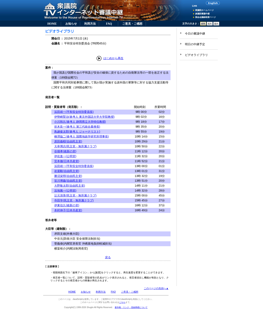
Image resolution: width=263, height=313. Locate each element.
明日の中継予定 (195, 44)
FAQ (109, 23)
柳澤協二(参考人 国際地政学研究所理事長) (81, 136)
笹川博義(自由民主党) (68, 180)
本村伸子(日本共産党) (68, 210)
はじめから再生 (113, 58)
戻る (108, 257)
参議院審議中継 (202, 14)
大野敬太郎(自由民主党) (69, 185)
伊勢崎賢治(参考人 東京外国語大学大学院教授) (84, 116)
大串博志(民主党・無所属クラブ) (75, 146)
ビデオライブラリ (196, 55)
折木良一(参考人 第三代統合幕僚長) (77, 126)
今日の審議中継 (195, 33)
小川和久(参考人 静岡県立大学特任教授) (80, 121)
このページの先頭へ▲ (156, 288)
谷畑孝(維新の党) (65, 151)
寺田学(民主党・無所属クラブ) (73, 200)
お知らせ (71, 23)
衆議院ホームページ (204, 10)
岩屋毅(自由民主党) (66, 171)
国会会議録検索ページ (205, 17)
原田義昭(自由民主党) (68, 141)
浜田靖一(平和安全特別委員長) (73, 111)
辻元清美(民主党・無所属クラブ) (75, 195)
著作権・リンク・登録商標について (131, 307)
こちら (122, 302)
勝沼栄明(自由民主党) (68, 176)
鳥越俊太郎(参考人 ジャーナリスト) (77, 131)
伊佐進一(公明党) (65, 156)
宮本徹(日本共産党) (66, 161)
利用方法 (90, 23)
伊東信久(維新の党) (66, 205)
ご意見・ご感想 (132, 23)
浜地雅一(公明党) (65, 190)
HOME (52, 23)
